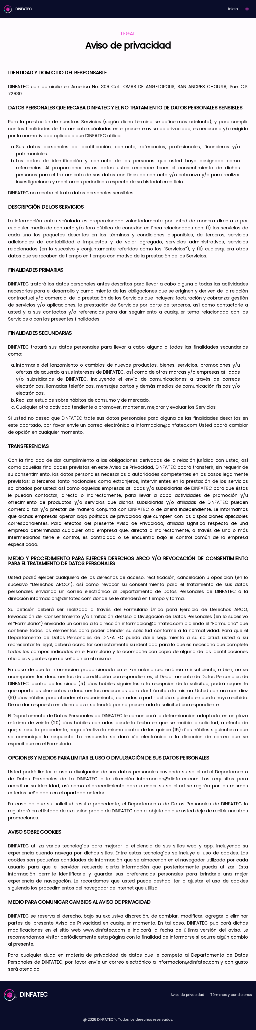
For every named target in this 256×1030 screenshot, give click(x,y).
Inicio (233, 9)
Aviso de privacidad (187, 994)
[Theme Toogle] (247, 9)
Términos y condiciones (231, 994)
